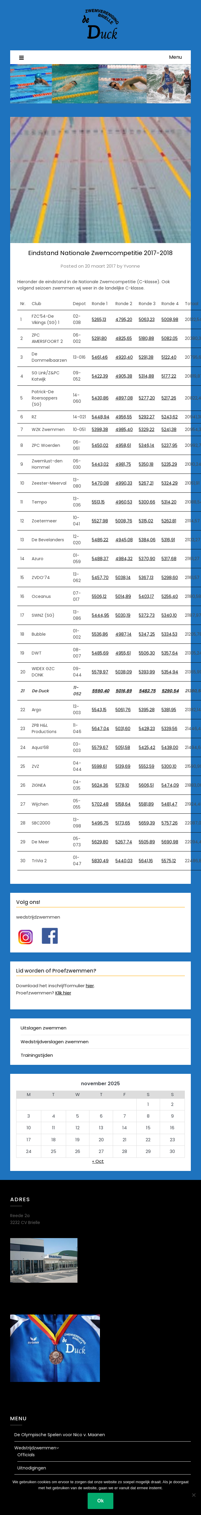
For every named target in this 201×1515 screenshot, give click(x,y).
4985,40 (124, 429)
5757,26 (170, 823)
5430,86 (100, 398)
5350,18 (146, 464)
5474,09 (170, 785)
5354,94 (170, 672)
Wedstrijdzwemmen (35, 1448)
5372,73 (147, 615)
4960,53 (123, 502)
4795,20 (123, 319)
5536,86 (100, 634)
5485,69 (100, 653)
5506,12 (99, 596)
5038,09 (123, 672)
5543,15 (99, 710)
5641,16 (146, 861)
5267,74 (123, 842)
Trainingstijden (37, 1055)
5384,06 (147, 540)
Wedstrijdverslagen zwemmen (55, 1041)
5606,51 (146, 785)
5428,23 (147, 729)
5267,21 (146, 483)
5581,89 (146, 804)
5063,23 (147, 319)
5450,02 (100, 445)
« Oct (98, 1161)
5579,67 (100, 747)
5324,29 (170, 483)
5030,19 (122, 615)
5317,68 (169, 559)
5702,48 (100, 804)
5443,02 (100, 464)
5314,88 (146, 376)
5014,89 (123, 596)
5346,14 (146, 445)
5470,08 (100, 483)
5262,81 (169, 521)
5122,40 (169, 357)
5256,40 (170, 596)
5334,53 (169, 634)
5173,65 (122, 823)
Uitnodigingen (31, 1468)
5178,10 (122, 785)
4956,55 (123, 417)
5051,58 (122, 747)
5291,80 (99, 338)
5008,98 (170, 319)
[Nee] (194, 1495)
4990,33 (123, 483)
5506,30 (147, 653)
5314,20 (169, 502)
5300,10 (169, 766)
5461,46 (100, 357)
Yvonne (132, 266)
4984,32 (124, 559)
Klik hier (63, 993)
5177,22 (169, 376)
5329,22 (146, 429)
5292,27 (147, 417)
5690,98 (170, 842)
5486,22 (100, 540)
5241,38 (169, 429)
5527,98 (100, 521)
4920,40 (124, 357)
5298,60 (170, 578)
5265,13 (99, 319)
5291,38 (146, 357)
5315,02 (146, 521)
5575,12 (169, 861)
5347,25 (147, 634)
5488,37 (100, 559)
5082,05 (170, 338)
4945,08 (124, 540)
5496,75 (100, 823)
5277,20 (147, 398)
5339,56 (169, 729)
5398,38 (100, 429)
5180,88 (146, 338)
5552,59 (146, 766)
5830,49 (100, 861)
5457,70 (100, 578)
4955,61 (123, 653)
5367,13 (146, 578)
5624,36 (100, 785)
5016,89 (123, 691)
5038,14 (123, 578)
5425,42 (147, 747)
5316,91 (168, 540)
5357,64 (170, 653)
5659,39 (147, 823)
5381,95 (169, 710)
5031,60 (122, 729)
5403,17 (146, 596)
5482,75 (147, 691)
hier (90, 985)
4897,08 (124, 398)
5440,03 (124, 861)
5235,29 (169, 464)
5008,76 (123, 521)
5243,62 (170, 417)
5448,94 (100, 417)
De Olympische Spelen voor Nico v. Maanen (59, 1435)
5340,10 (169, 615)
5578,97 (100, 672)
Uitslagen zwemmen (43, 1028)
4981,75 (123, 464)
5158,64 (123, 804)
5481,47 (169, 804)
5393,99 (147, 672)
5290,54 (170, 691)
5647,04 (100, 729)
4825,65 (123, 338)
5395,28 (147, 710)
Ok (100, 1500)
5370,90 (147, 559)
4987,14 (123, 634)
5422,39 (100, 376)
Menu (175, 57)
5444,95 (100, 615)
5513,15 (98, 502)
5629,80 (100, 842)
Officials (26, 1455)
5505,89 (147, 842)
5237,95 (169, 445)
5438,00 (170, 747)
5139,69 (122, 766)
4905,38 (123, 376)
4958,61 (123, 445)
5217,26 (169, 398)
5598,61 (99, 766)
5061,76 (123, 710)
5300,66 (147, 502)
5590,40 (100, 691)
